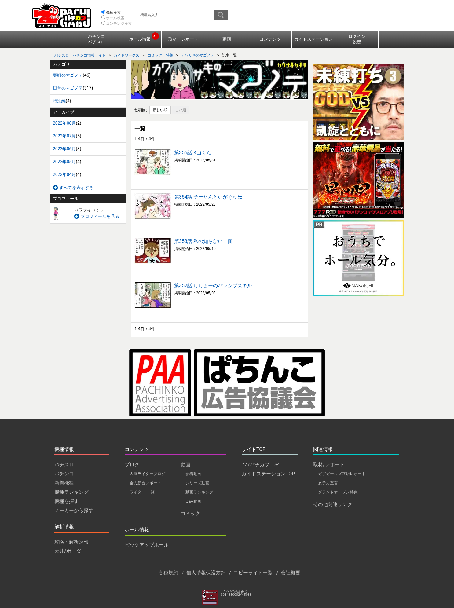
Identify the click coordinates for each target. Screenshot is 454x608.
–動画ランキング (198, 492)
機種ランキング (71, 492)
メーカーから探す (73, 510)
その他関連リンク (332, 504)
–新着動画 (192, 473)
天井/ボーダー (70, 551)
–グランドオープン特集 (337, 492)
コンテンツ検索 (119, 23)
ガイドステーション (313, 39)
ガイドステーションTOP (268, 474)
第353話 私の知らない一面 (203, 241)
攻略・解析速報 (71, 542)
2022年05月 (64, 161)
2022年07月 (64, 136)
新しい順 (160, 110)
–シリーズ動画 (196, 483)
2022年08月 (64, 123)
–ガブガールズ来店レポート (341, 473)
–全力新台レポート (144, 483)
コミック (190, 513)
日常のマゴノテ (68, 88)
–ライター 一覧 (141, 492)
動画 (226, 39)
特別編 (59, 100)
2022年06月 (64, 148)
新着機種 (64, 483)
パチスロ (64, 464)
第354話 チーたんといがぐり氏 (208, 197)
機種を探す (66, 501)
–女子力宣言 (327, 483)
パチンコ (64, 474)
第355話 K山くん (192, 153)
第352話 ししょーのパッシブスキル (213, 285)
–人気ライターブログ (146, 473)
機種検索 (113, 12)
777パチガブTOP (260, 464)
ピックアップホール (147, 545)
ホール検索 (115, 18)
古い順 (180, 110)
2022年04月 (64, 174)
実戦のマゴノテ (68, 75)
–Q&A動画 (192, 501)
